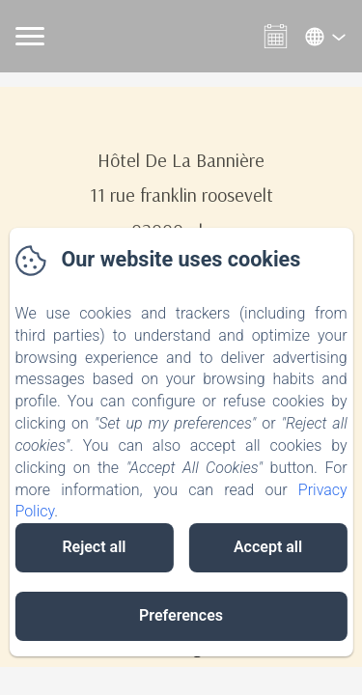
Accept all (268, 547)
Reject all (93, 547)
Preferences (181, 615)
